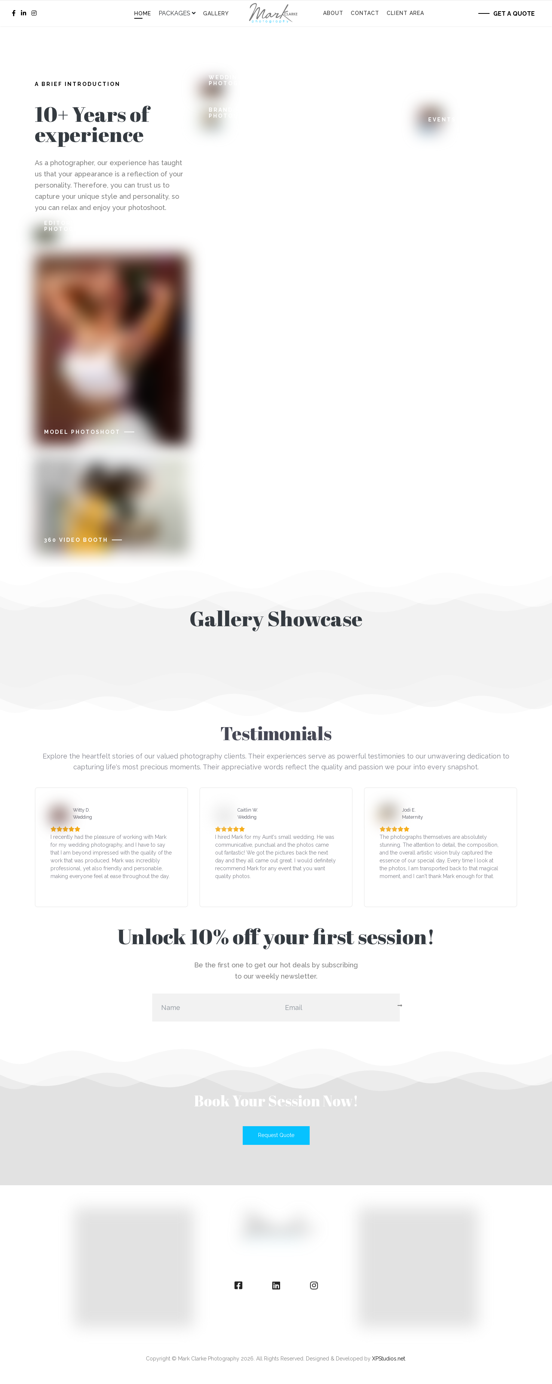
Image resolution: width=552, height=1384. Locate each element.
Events (442, 120)
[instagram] (314, 1286)
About (333, 13)
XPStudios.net (388, 1359)
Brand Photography (235, 113)
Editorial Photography (71, 226)
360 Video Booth (76, 540)
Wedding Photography (235, 80)
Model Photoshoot (82, 432)
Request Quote (276, 1135)
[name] (214, 1008)
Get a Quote (514, 13)
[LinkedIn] (23, 13)
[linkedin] (276, 1286)
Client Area (405, 13)
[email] (338, 1008)
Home (142, 13)
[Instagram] (34, 13)
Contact (365, 13)
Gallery (216, 13)
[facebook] (14, 13)
